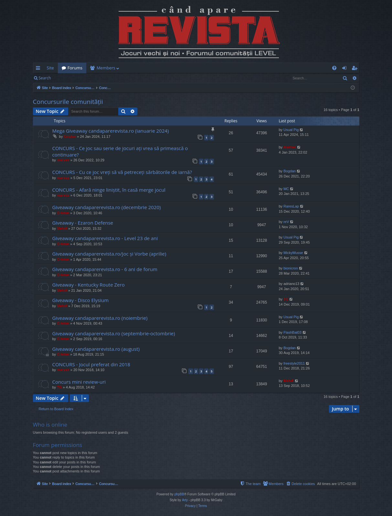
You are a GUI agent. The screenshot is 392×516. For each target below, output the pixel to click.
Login (65, 78)
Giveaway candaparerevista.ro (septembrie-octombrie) (113, 333)
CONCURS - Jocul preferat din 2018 (91, 364)
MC (286, 189)
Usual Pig (291, 130)
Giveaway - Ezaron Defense (82, 222)
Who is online (50, 424)
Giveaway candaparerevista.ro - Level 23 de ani (105, 238)
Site (50, 68)
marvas (63, 160)
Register (86, 78)
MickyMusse (293, 253)
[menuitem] (234, 68)
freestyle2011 (294, 363)
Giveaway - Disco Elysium (80, 300)
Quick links (39, 69)
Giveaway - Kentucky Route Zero (88, 284)
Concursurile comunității (68, 101)
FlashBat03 (292, 332)
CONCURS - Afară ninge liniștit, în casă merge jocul (108, 190)
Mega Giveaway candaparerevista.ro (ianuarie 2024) (110, 130)
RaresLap (291, 206)
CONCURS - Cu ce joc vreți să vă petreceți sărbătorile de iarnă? (122, 172)
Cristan (70, 136)
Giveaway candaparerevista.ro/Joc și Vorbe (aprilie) (109, 253)
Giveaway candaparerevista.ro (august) (96, 349)
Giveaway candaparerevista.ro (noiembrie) (100, 318)
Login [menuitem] (345, 69)
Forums (75, 68)
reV (286, 222)
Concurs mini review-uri (79, 382)
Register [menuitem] (355, 69)
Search (45, 78)
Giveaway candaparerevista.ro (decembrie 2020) (106, 207)
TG (285, 299)
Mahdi (62, 228)
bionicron (290, 268)
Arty (185, 500)
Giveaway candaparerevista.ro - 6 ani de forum (104, 269)
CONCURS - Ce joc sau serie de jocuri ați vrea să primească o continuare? (120, 151)
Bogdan (289, 171)
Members (106, 68)
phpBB (179, 494)
